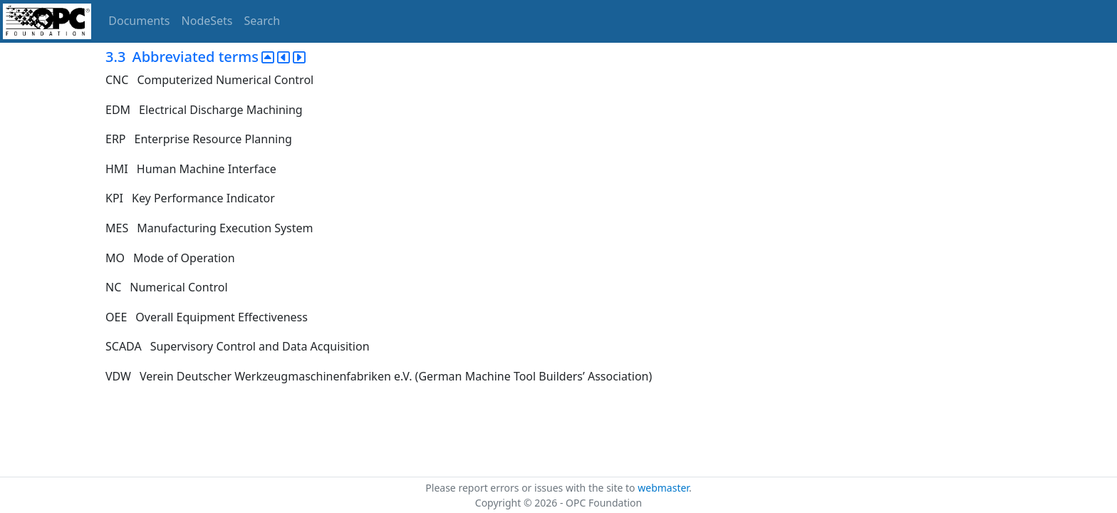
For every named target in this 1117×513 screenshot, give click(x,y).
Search (262, 20)
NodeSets (207, 20)
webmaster (663, 487)
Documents (139, 20)
